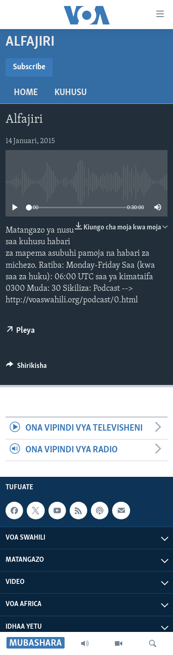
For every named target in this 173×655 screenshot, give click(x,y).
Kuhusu (70, 92)
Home (26, 92)
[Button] (26, 368)
